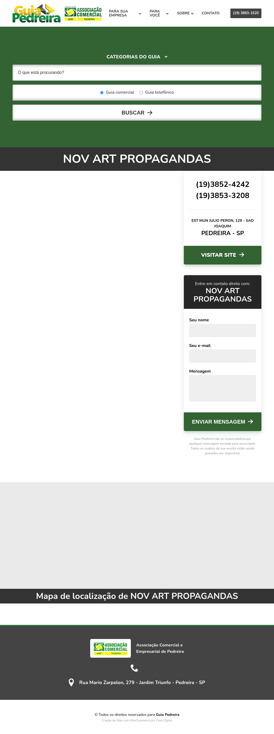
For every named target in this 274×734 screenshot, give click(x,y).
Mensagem (200, 371)
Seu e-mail (200, 346)
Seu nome (199, 320)
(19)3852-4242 (222, 184)
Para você (159, 13)
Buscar (132, 113)
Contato (211, 13)
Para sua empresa (125, 13)
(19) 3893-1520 (246, 13)
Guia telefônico (156, 92)
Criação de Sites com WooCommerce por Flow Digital (137, 721)
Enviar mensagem (218, 422)
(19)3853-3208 (222, 196)
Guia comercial (117, 92)
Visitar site (218, 255)
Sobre (185, 13)
